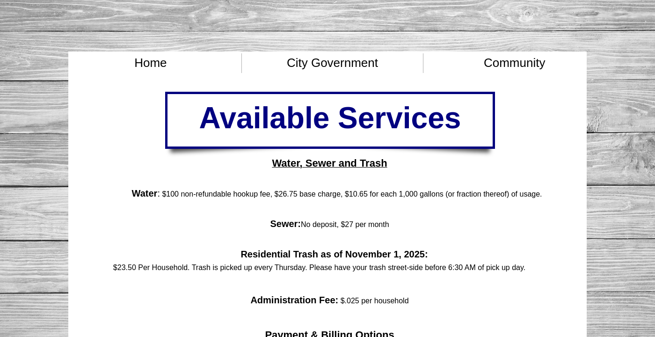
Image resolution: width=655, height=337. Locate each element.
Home (150, 63)
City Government (332, 63)
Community (514, 63)
